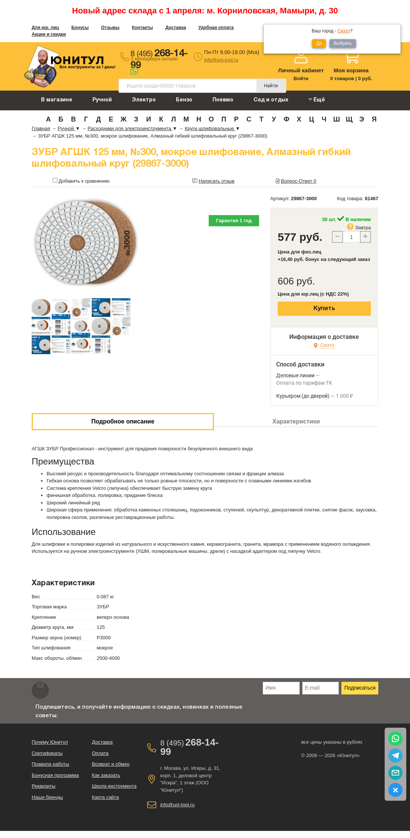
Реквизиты (44, 786)
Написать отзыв (216, 181)
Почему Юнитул (50, 742)
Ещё (317, 100)
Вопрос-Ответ (298, 181)
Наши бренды (47, 797)
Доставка (175, 27)
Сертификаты (47, 753)
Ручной (102, 100)
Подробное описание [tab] (122, 421)
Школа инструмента (114, 786)
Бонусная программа (55, 775)
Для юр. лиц (45, 27)
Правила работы (50, 764)
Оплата (100, 753)
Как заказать (106, 775)
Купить (324, 308)
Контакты (142, 27)
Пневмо (222, 100)
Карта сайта (105, 797)
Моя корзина (351, 70)
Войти (301, 78)
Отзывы (110, 27)
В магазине (56, 100)
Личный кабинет (301, 70)
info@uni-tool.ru (221, 60)
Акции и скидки (49, 34)
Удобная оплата (216, 27)
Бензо (184, 100)
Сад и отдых (270, 100)
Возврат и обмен (110, 764)
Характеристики (296, 421)
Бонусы (80, 27)
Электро (144, 100)
